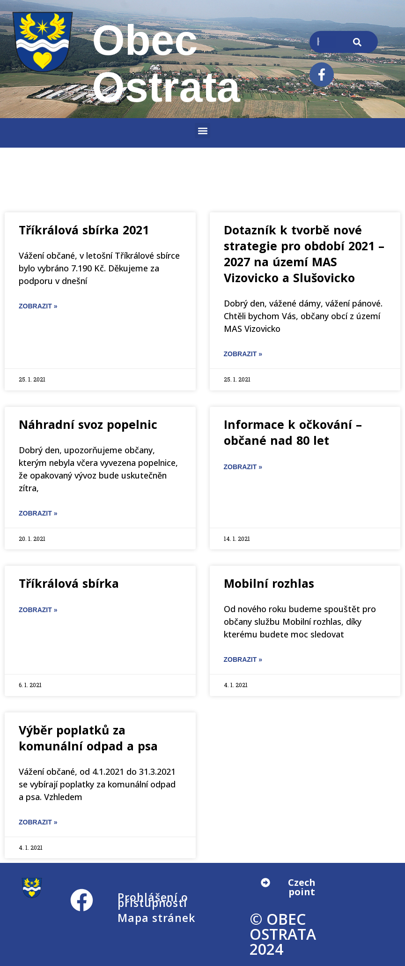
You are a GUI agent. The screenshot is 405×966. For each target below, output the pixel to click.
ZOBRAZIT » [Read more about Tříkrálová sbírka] (38, 610)
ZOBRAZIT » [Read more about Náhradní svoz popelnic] (38, 513)
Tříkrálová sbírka (69, 583)
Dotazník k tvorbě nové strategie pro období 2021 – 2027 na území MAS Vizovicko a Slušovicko (304, 253)
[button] (202, 130)
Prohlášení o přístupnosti (153, 900)
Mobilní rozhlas (269, 583)
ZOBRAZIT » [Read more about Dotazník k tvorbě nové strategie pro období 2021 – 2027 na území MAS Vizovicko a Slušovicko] (243, 354)
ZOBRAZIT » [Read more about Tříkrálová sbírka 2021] (38, 306)
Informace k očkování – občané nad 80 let (293, 432)
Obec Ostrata (166, 64)
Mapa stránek (156, 917)
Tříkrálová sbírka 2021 (84, 230)
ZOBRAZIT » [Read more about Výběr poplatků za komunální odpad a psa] (38, 822)
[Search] (357, 42)
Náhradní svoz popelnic (88, 424)
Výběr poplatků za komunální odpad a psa (88, 738)
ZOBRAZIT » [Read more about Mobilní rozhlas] (243, 659)
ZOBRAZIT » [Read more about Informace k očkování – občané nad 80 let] (243, 467)
